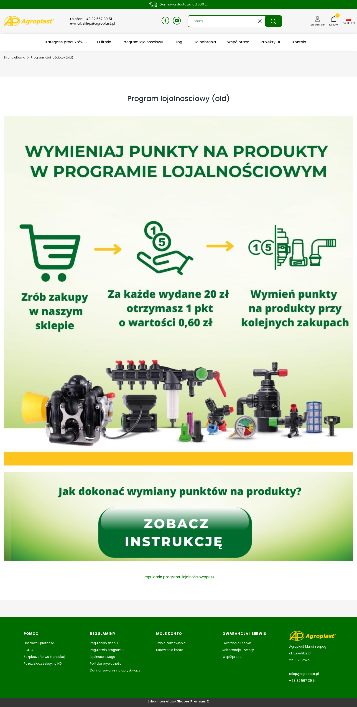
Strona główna (14, 57)
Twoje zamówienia (171, 643)
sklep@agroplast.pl (304, 673)
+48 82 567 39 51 (302, 680)
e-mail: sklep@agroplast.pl (92, 23)
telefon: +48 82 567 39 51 (91, 19)
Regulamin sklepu (104, 643)
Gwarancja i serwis (237, 643)
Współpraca (232, 656)
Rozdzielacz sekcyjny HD (43, 663)
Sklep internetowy (177, 701)
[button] (273, 21)
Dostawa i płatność (39, 643)
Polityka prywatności (106, 663)
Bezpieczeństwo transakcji (44, 656)
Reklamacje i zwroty (238, 650)
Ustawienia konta (169, 650)
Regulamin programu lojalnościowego (177, 577)
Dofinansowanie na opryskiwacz (115, 670)
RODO (28, 650)
